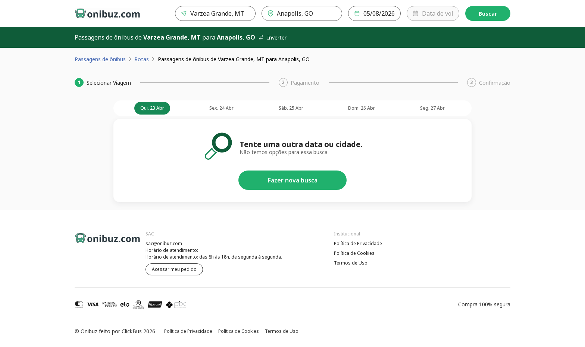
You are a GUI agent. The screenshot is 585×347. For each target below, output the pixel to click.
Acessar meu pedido (174, 269)
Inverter (272, 37)
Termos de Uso (350, 263)
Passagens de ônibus (100, 59)
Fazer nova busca (292, 180)
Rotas (141, 59)
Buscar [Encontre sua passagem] (488, 13)
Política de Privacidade (358, 243)
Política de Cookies (354, 253)
